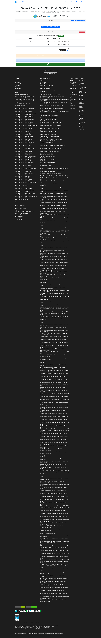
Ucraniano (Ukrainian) (81, 126)
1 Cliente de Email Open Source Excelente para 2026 (53, 224)
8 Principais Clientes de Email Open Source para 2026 (54, 187)
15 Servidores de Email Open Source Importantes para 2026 (52, 250)
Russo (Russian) (82, 117)
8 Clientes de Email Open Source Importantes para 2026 (54, 500)
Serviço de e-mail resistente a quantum (49, 161)
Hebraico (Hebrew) (81, 97)
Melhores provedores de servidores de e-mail (50, 122)
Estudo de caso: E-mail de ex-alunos (48, 131)
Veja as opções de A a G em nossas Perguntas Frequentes (61, 60)
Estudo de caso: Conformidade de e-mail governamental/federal (49, 129)
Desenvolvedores (45, 79)
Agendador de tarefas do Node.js (48, 156)
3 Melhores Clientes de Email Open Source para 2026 (54, 346)
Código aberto (43, 91)
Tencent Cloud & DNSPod (39, 24)
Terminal (17, 90)
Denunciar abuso (72, 106)
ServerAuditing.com (19, 218)
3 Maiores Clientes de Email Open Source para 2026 (54, 564)
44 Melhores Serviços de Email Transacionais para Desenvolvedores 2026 (51, 106)
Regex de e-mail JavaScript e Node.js (48, 141)
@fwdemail (73, 85)
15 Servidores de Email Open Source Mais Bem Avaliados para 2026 (54, 190)
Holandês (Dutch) (82, 87)
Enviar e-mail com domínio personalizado (24, 96)
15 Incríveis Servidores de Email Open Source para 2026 (54, 314)
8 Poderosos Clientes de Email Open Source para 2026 (53, 260)
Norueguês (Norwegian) (81, 111)
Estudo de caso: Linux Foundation (48, 134)
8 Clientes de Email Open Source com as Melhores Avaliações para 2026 (54, 371)
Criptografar (62, 50)
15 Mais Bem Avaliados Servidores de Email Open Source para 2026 (54, 437)
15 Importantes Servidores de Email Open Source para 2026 (53, 414)
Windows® (17, 82)
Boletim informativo (73, 81)
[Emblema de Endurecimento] (17, 617)
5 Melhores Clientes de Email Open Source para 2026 (54, 241)
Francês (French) (82, 92)
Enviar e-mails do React (45, 165)
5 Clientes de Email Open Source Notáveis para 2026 (53, 555)
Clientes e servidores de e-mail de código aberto (54, 176)
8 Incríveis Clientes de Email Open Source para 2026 (54, 316)
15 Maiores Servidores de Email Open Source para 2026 (53, 318)
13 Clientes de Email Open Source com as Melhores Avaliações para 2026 (54, 291)
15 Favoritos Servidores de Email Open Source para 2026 (54, 408)
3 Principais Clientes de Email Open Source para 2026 (54, 296)
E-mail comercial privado (20, 204)
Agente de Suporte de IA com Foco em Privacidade (52, 127)
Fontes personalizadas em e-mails (48, 137)
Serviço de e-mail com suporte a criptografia (50, 148)
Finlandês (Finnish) (81, 91)
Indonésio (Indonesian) (81, 103)
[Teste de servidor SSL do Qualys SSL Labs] (20, 606)
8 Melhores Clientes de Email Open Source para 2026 (54, 181)
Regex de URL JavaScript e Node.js (48, 171)
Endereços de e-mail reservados (22, 213)
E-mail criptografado (65, 2)
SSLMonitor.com (18, 221)
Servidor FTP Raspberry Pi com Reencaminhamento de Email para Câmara (27, 104)
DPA (71, 104)
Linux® (17, 85)
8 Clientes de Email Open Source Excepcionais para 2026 (54, 301)
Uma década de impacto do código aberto (49, 117)
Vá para (78, 20)
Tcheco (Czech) (82, 83)
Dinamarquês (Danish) (82, 85)
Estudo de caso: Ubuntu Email (47, 133)
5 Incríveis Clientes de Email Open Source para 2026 (54, 400)
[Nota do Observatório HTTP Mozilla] (31, 606)
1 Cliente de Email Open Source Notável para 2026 (54, 230)
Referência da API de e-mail (46, 84)
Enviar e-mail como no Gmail (21, 97)
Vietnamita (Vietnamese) (81, 128)
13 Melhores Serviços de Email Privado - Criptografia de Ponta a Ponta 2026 (54, 100)
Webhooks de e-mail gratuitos (47, 85)
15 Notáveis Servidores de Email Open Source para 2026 (54, 391)
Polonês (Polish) (82, 113)
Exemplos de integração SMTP (22, 94)
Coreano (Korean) (82, 109)
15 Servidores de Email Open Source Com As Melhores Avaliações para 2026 (53, 532)
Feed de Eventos (74, 94)
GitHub (72, 84)
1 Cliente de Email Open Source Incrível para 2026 (53, 235)
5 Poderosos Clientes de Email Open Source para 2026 (54, 506)
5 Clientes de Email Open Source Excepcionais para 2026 (54, 218)
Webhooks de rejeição (45, 88)
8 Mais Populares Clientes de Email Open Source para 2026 (54, 446)
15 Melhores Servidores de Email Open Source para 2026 (54, 178)
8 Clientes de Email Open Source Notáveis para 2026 (54, 311)
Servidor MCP (43, 144)
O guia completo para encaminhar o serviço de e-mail (52, 145)
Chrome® (18, 88)
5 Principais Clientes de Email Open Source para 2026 (53, 212)
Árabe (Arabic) (82, 80)
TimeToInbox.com (19, 216)
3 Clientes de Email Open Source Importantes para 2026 (54, 254)
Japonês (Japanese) (81, 107)
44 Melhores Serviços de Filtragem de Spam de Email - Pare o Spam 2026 (54, 112)
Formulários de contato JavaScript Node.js (50, 151)
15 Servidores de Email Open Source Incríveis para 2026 (53, 232)
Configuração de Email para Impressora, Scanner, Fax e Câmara (27, 101)
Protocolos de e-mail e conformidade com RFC (51, 139)
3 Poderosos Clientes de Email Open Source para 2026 (53, 340)
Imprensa (72, 108)
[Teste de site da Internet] (21, 610)
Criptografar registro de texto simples (24, 211)
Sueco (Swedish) (82, 121)
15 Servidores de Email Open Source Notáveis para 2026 (54, 227)
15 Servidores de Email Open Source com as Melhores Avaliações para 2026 (52, 287)
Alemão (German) (81, 95)
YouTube (73, 88)
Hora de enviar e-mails (20, 207)
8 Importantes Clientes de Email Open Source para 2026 (54, 417)
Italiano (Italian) (82, 105)
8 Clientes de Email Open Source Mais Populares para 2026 (54, 284)
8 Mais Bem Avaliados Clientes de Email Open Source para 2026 (53, 452)
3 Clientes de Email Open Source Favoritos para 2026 (54, 569)
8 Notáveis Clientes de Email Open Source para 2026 (54, 394)
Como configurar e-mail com (24, 107)
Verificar (61, 35)
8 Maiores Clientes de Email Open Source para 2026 (54, 321)
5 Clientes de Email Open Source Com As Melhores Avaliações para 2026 (54, 535)
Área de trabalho (19, 87)
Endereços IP (43, 82)
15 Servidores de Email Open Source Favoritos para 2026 (54, 244)
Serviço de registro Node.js (46, 157)
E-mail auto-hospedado (45, 87)
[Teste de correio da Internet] (35, 610)
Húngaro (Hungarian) (81, 100)
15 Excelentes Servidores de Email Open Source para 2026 (54, 304)
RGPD (71, 102)
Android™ (18, 84)
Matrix (72, 87)
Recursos (17, 202)
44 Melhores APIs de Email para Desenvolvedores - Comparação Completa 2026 (52, 109)
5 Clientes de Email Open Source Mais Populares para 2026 (54, 200)
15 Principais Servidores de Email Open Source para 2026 (54, 184)
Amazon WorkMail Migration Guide (48, 119)
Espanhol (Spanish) (81, 119)
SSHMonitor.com (18, 219)
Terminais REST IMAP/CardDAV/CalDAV (49, 136)
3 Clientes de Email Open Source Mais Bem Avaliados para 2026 (53, 193)
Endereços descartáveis (20, 208)
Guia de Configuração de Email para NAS (24, 99)
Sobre (71, 96)
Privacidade (73, 2)
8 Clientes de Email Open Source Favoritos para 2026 (53, 247)
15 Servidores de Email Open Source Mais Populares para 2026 (53, 197)
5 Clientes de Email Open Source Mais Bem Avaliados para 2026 (53, 206)
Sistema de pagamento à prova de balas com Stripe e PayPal (54, 168)
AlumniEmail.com (19, 214)
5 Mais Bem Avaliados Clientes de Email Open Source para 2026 (53, 440)
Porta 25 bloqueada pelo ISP (21, 199)
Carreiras (72, 110)
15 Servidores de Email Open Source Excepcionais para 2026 (54, 215)
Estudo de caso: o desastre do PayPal (48, 159)
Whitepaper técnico (44, 80)
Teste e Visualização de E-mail (47, 142)
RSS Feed (73, 90)
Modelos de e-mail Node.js (46, 154)
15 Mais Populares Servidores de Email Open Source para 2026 (53, 443)
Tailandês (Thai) (82, 122)
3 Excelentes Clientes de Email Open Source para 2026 (54, 551)
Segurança (72, 97)
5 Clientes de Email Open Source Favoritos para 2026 (53, 327)
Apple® (16, 80)
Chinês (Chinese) (82, 82)
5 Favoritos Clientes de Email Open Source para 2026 (54, 411)
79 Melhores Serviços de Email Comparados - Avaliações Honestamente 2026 (53, 96)
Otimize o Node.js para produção (47, 147)
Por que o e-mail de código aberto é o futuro (50, 173)
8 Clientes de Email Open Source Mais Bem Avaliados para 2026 (53, 278)
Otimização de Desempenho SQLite (48, 164)
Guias (16, 92)
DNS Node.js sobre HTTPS (46, 153)
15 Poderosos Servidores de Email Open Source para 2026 (54, 257)
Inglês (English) (82, 88)
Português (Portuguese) (81, 115)
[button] (67, 50)
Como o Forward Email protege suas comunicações (52, 170)
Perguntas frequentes (81, 2)
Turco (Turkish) (82, 123)
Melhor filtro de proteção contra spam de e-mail (51, 121)
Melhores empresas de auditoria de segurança (51, 125)
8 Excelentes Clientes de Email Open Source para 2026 (54, 307)
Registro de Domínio (19, 210)
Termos (72, 101)
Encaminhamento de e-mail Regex (48, 90)
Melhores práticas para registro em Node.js (50, 124)
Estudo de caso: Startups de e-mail (48, 167)
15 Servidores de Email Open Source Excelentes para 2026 (54, 221)
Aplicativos (18, 79)
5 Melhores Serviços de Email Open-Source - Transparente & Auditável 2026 (54, 103)
